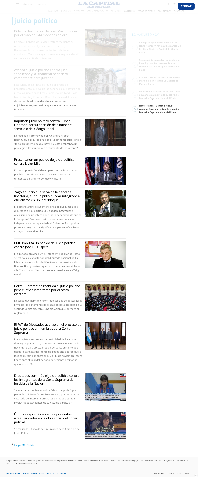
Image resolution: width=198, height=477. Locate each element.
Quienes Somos (38, 473)
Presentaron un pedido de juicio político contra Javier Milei (44, 161)
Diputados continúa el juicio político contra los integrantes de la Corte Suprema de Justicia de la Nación (46, 379)
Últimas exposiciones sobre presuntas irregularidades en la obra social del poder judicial (46, 418)
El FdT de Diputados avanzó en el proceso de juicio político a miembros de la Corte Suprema (47, 328)
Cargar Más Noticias (24, 445)
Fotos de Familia (13, 473)
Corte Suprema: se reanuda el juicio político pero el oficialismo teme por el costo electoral (47, 290)
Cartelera (25, 473)
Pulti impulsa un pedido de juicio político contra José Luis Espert (44, 245)
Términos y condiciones (56, 473)
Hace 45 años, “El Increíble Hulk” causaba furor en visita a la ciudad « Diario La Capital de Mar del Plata (155, 109)
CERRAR (186, 6)
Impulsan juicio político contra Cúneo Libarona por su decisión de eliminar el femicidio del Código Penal (43, 125)
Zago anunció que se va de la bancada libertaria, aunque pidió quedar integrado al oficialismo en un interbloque (47, 196)
